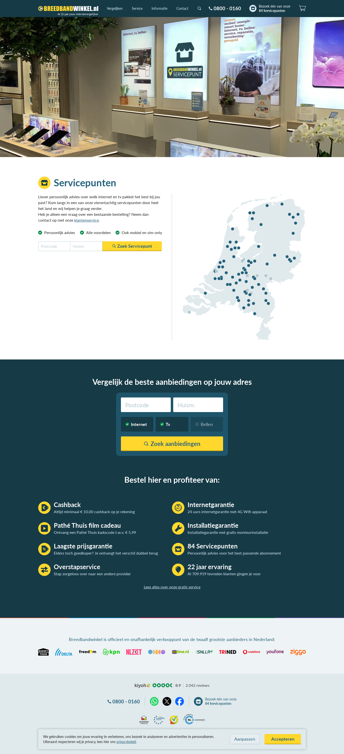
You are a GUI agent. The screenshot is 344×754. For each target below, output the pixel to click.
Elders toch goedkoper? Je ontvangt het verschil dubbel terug (106, 553)
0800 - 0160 (227, 8)
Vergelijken (115, 8)
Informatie (159, 8)
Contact (182, 8)
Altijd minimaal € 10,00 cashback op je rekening (94, 511)
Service (137, 8)
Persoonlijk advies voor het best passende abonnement (234, 553)
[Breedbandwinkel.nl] (68, 8)
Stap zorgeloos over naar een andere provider (92, 573)
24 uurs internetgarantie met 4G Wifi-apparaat (227, 511)
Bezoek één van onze (274, 8)
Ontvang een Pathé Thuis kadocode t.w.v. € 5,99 (95, 532)
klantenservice (86, 220)
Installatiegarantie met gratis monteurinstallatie (228, 532)
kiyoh (142, 686)
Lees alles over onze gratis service (172, 586)
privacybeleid (126, 742)
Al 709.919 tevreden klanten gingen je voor (224, 573)
